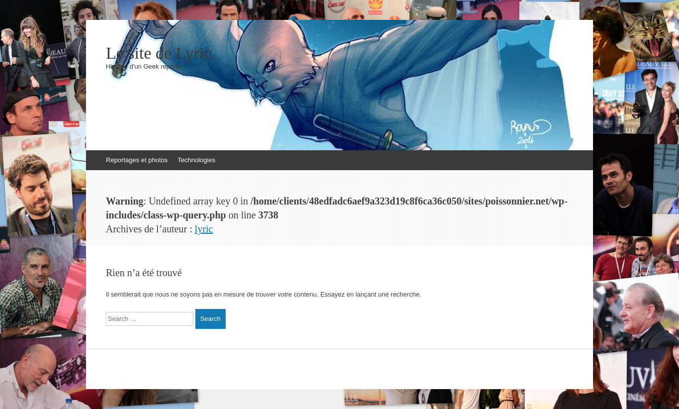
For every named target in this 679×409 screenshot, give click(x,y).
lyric (204, 228)
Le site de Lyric (158, 53)
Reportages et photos (137, 160)
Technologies (196, 160)
